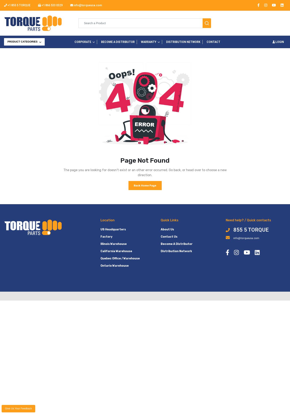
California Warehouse (116, 251)
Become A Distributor (177, 244)
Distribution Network (183, 42)
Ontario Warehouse (114, 265)
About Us (167, 229)
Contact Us (169, 236)
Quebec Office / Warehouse (120, 258)
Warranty (148, 42)
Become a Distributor (118, 42)
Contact (213, 42)
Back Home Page (145, 185)
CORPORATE (83, 42)
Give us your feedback (18, 408)
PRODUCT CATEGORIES (24, 41)
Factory (106, 236)
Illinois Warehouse (113, 244)
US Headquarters (113, 229)
